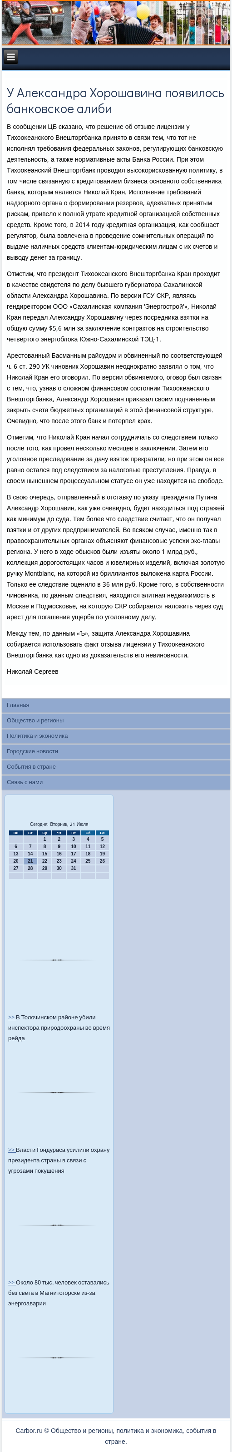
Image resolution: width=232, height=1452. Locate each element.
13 (15, 853)
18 (87, 853)
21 (30, 861)
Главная (18, 705)
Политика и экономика (37, 736)
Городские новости (32, 751)
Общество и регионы (35, 721)
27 (15, 868)
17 (73, 853)
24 (73, 861)
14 (30, 853)
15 (44, 853)
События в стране (31, 767)
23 (59, 861)
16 (59, 853)
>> (12, 1017)
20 (15, 861)
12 (102, 846)
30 (59, 868)
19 (102, 853)
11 (87, 846)
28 (30, 868)
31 (73, 868)
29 (44, 868)
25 (87, 861)
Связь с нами (25, 782)
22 (44, 861)
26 (102, 861)
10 (73, 846)
